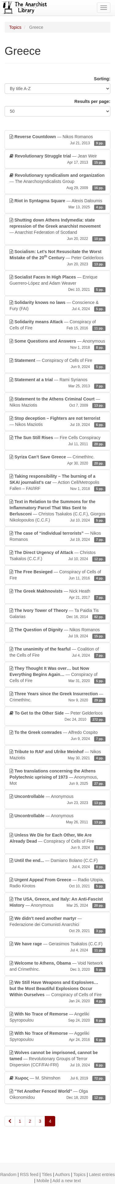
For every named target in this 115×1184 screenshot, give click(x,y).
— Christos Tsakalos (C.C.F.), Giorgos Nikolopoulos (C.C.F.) (57, 511)
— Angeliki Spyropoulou (57, 1017)
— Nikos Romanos (57, 140)
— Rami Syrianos (57, 383)
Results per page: (92, 101)
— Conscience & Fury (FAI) (57, 306)
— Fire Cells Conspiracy (57, 441)
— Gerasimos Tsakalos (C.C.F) (57, 947)
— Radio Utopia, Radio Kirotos (57, 883)
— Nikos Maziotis (57, 402)
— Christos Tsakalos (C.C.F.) (57, 556)
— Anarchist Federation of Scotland (57, 229)
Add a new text (66, 1180)
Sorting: (102, 78)
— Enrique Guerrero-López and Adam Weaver (57, 283)
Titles (47, 1174)
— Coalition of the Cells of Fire (57, 652)
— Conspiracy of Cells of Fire (57, 325)
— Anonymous (57, 344)
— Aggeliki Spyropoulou (57, 1036)
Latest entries (102, 1174)
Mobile (42, 1180)
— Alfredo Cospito (57, 736)
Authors (62, 1174)
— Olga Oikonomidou (57, 1094)
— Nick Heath (57, 594)
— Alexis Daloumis (57, 204)
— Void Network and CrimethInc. (57, 966)
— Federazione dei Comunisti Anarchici (57, 925)
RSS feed (29, 1174)
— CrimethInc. (57, 460)
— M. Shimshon (57, 1078)
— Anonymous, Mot (57, 777)
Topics (15, 27)
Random (8, 1174)
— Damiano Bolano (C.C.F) (57, 864)
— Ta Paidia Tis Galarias (57, 614)
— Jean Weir (57, 159)
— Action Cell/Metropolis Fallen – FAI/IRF (57, 482)
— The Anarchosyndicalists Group (57, 182)
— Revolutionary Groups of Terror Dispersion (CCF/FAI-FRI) (57, 1059)
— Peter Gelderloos (57, 258)
